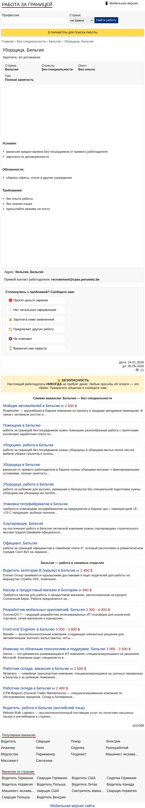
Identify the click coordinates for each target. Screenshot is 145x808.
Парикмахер (45, 754)
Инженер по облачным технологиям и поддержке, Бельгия (54, 649)
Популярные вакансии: (19, 735)
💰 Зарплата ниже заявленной (31, 319)
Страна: (75, 15)
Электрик (113, 741)
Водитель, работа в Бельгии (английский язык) (44, 708)
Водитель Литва (84, 784)
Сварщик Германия (52, 778)
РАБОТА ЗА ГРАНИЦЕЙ (27, 4)
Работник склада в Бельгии (27, 688)
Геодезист (79, 754)
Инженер (8, 748)
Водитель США (84, 778)
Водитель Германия (17, 778)
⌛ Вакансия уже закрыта (27, 348)
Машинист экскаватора (122, 754)
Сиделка (77, 748)
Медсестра (9, 754)
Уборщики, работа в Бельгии (28, 445)
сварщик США (48, 791)
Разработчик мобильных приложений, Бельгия (44, 610)
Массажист (10, 761)
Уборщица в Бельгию (21, 465)
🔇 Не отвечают (20, 339)
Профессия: (11, 15)
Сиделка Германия (121, 778)
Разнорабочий (117, 748)
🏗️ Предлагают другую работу (31, 329)
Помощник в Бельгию (22, 425)
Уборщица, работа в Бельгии (28, 484)
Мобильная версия (124, 3)
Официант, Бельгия (20, 543)
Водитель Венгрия (51, 797)
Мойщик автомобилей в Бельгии (31, 406)
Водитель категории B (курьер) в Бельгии (39, 570)
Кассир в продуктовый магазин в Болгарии (40, 590)
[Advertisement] (73, 112)
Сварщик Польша (16, 797)
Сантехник (44, 761)
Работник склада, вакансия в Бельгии (36, 668)
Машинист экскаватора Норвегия (18, 791)
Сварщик (43, 741)
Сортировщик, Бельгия (23, 523)
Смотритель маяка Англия (88, 791)
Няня (40, 748)
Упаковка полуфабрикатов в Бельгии (35, 504)
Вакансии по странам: (18, 771)
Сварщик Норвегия (122, 791)
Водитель (8, 741)
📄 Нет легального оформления (32, 310)
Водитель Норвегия (17, 784)
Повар (76, 741)
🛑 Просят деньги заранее (28, 300)
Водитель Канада (120, 784)
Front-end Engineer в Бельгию (29, 629)
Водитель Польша (51, 784)
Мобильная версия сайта (72, 806)
